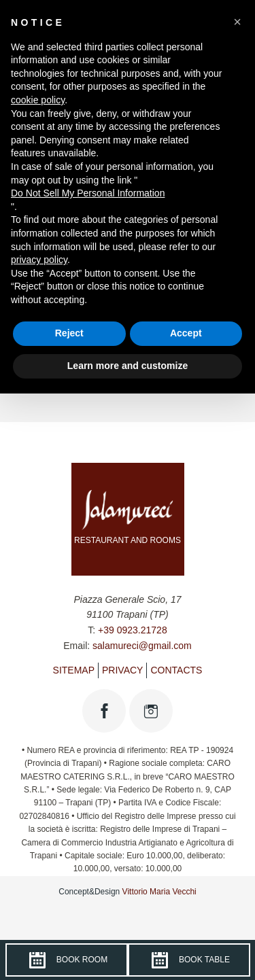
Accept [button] (186, 333)
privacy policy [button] (39, 259)
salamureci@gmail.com (142, 645)
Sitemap (74, 670)
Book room (66, 960)
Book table (189, 960)
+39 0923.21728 (132, 630)
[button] (237, 22)
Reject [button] (69, 333)
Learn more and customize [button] (127, 365)
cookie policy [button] (38, 99)
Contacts (176, 670)
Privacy (122, 670)
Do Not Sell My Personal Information (88, 193)
